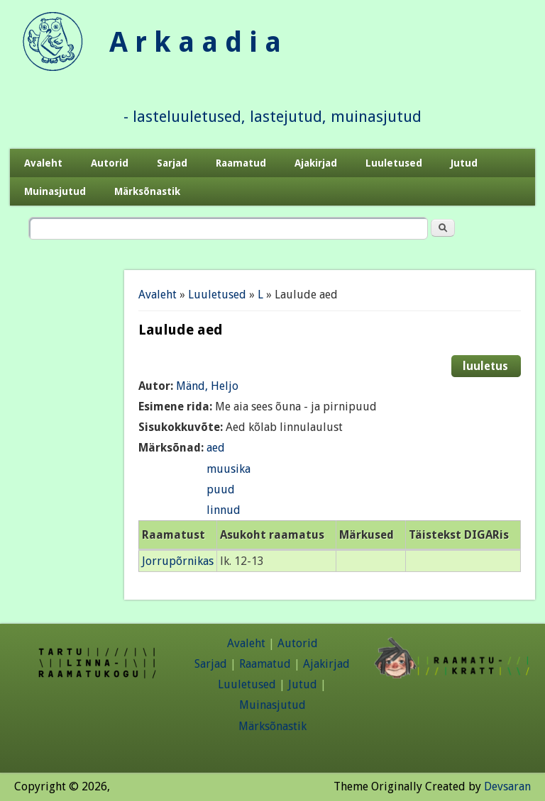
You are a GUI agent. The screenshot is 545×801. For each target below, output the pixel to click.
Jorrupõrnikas (178, 561)
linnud (224, 510)
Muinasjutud (55, 191)
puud (221, 489)
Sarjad (172, 163)
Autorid (109, 163)
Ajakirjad (315, 163)
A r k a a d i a (195, 42)
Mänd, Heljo (207, 386)
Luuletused (393, 163)
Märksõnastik (147, 191)
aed (216, 447)
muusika (229, 469)
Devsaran (507, 786)
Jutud (464, 163)
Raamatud (241, 163)
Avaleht (43, 163)
